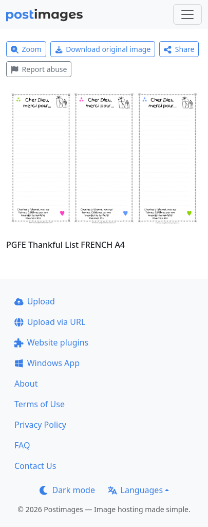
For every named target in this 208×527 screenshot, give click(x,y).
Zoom (26, 49)
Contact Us (35, 465)
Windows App (47, 363)
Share (179, 49)
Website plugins (51, 342)
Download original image (103, 49)
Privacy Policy (40, 424)
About (25, 383)
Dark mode (67, 490)
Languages (135, 490)
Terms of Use (39, 404)
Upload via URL (49, 322)
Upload (34, 301)
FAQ (22, 445)
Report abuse (39, 69)
